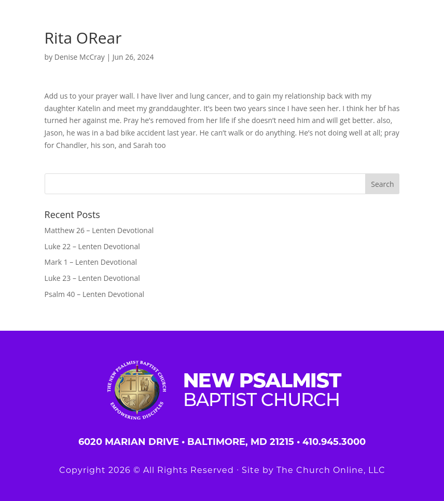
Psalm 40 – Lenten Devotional (94, 294)
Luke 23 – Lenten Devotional (92, 278)
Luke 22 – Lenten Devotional (92, 246)
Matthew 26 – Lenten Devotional (99, 230)
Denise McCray (79, 57)
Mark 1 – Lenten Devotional (91, 262)
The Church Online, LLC (330, 470)
